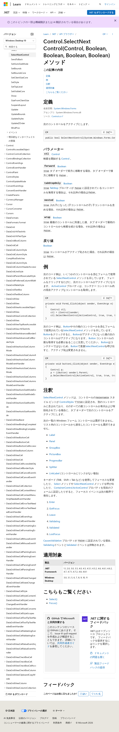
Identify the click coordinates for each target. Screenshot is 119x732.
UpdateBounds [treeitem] (18, 114)
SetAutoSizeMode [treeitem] (19, 63)
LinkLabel (54, 473)
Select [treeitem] (14, 50)
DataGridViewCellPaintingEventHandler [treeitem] (21, 558)
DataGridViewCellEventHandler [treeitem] (20, 521)
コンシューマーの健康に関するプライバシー (25, 722)
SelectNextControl (66, 278)
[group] (79, 138)
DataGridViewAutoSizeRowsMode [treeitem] (21, 413)
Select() (53, 599)
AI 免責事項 (9, 718)
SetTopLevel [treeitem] (16, 86)
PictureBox (55, 454)
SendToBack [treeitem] (17, 59)
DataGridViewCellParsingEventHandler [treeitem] (20, 571)
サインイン (109, 4)
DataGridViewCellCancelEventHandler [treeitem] (21, 479)
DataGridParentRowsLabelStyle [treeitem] (20, 275)
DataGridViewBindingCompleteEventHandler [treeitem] (20, 430)
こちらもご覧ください (57, 92)
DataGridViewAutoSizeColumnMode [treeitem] (20, 348)
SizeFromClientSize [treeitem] (20, 100)
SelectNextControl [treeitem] (20, 54)
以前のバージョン (27, 718)
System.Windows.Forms (65, 108)
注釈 (48, 83)
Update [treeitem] (14, 109)
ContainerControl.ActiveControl (71, 487)
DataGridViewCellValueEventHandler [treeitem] (21, 650)
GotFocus (54, 508)
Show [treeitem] (13, 95)
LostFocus (54, 534)
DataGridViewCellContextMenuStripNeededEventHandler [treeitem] (21, 497)
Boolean (61, 166)
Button (66, 326)
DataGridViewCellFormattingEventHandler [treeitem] (20, 532)
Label (52, 434)
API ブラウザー (66, 34)
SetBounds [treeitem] (16, 68)
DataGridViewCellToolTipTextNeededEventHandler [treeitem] (21, 624)
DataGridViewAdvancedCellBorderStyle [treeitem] (20, 339)
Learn (46, 34)
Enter (52, 502)
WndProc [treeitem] (15, 127)
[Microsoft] (6, 4)
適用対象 (50, 87)
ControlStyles (67, 401)
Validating (54, 521)
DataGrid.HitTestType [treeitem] (16, 236)
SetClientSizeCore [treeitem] (19, 77)
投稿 (54, 718)
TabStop (54, 187)
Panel (52, 441)
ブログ (43, 718)
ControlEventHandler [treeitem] (16, 167)
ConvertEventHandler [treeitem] (16, 190)
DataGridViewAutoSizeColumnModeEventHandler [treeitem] (20, 361)
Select (57, 483)
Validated (54, 527)
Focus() (53, 603)
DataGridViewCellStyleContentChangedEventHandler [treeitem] (20, 602)
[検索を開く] (100, 4)
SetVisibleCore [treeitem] (18, 91)
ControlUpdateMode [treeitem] (16, 181)
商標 (68, 722)
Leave (52, 514)
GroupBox (54, 447)
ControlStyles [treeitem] (12, 176)
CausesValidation (52, 540)
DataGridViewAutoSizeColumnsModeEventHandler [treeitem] (21, 383)
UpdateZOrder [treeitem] (18, 123)
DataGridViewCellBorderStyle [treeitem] (20, 468)
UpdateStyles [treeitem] (17, 118)
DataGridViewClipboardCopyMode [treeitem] (20, 676)
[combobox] (20, 40)
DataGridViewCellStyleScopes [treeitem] (20, 613)
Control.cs (56, 116)
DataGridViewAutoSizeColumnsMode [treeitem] (21, 370)
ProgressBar (55, 460)
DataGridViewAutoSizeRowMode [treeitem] (20, 404)
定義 (48, 75)
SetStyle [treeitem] (15, 82)
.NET (54, 34)
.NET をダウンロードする (101, 12)
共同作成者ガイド (61, 644)
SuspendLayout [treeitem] (18, 105)
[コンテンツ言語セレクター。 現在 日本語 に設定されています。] (10, 710)
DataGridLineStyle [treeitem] (14, 271)
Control (56, 154)
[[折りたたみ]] (32, 34)
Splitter (53, 467)
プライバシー (66, 718)
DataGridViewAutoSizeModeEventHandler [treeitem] (20, 396)
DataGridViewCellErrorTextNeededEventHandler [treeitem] (21, 510)
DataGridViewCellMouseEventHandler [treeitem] (21, 545)
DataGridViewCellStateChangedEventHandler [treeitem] (20, 584)
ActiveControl (58, 286)
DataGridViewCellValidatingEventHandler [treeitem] (20, 637)
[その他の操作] (112, 34)
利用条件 (57, 722)
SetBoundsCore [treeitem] (18, 72)
